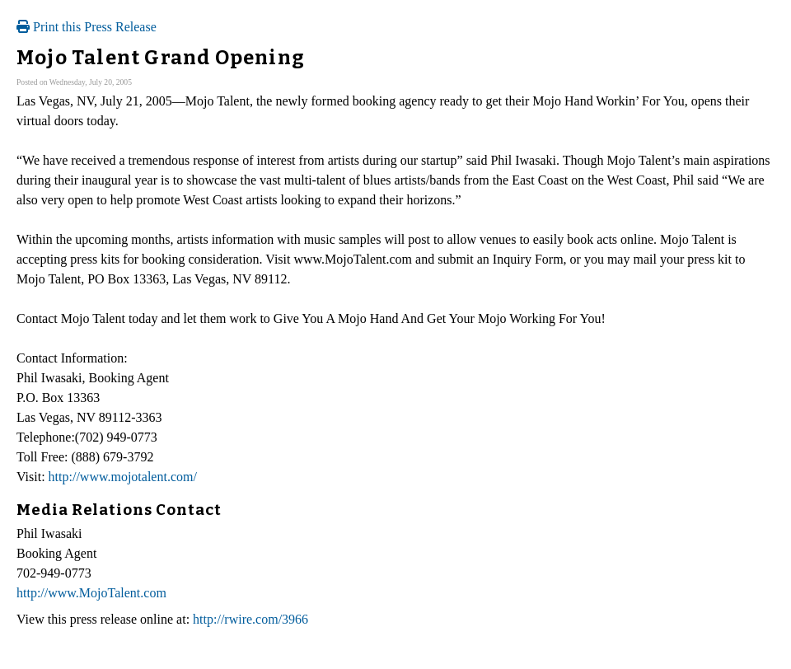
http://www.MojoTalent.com (91, 593)
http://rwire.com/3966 (250, 619)
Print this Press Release (86, 27)
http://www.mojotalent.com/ (123, 477)
